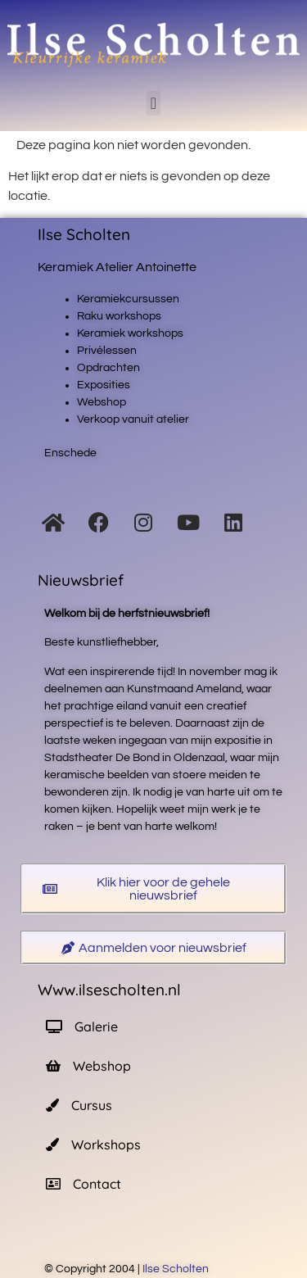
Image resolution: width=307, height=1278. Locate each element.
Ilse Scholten (176, 1269)
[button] (153, 103)
